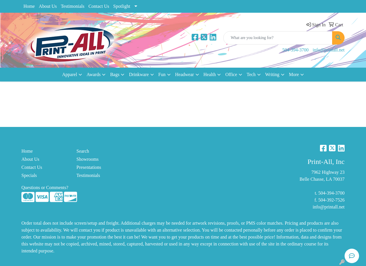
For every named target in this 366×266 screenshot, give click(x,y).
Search (82, 151)
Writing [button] (272, 74)
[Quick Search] (277, 38)
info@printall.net (329, 49)
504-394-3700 (295, 49)
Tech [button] (251, 74)
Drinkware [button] (139, 74)
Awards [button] (93, 74)
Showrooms (87, 159)
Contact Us (98, 6)
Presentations (88, 167)
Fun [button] (162, 74)
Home (29, 6)
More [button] (294, 74)
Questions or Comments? (44, 187)
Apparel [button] (69, 74)
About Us (48, 6)
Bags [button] (114, 74)
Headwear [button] (184, 74)
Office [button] (231, 74)
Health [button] (210, 74)
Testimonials (73, 6)
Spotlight (121, 6)
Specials (29, 175)
